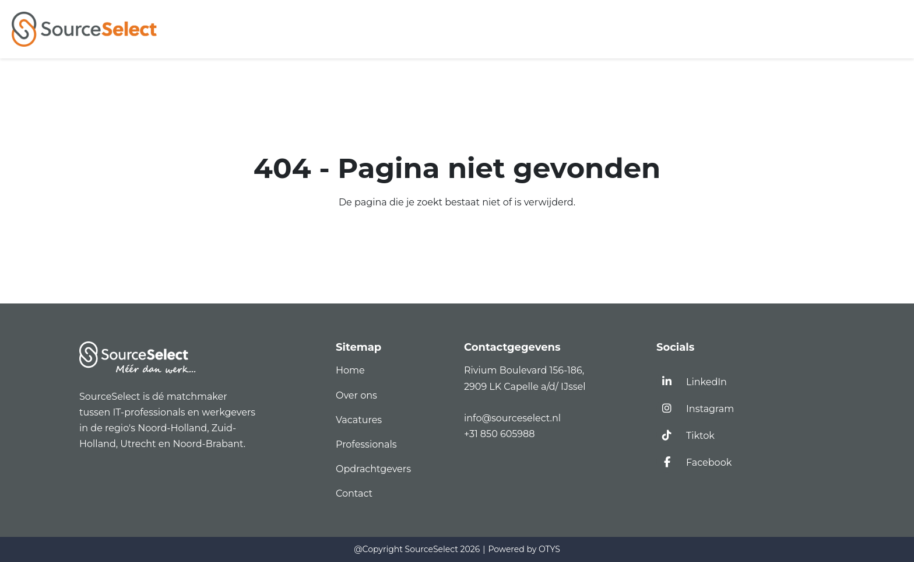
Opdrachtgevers (373, 468)
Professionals (366, 444)
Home (350, 370)
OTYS (549, 549)
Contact (354, 493)
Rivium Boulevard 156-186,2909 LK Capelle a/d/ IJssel (526, 378)
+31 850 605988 (499, 433)
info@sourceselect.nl (514, 418)
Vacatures (359, 419)
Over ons (356, 395)
